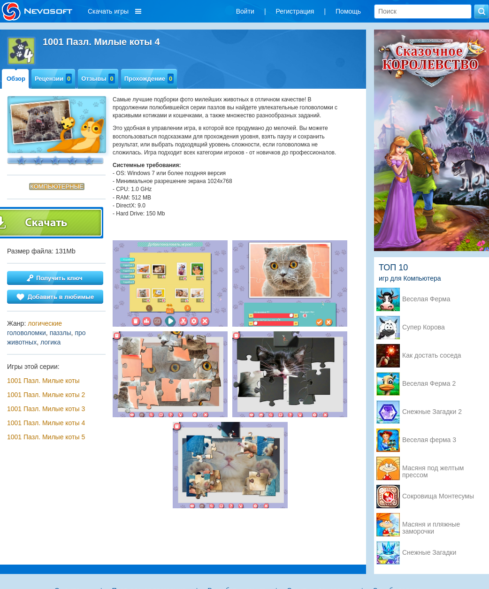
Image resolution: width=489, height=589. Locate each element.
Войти (245, 11)
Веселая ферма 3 (429, 440)
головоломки (26, 333)
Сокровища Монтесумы (438, 496)
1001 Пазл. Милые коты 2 (46, 394)
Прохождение (149, 79)
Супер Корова (423, 327)
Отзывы (98, 79)
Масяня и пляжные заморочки (431, 525)
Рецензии (53, 79)
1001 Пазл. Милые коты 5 (46, 437)
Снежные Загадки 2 (432, 411)
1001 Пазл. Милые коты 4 (46, 423)
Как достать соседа (431, 355)
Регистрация (295, 11)
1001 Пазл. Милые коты (43, 380)
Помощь (348, 11)
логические (45, 323)
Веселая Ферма (426, 299)
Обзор (16, 78)
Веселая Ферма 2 (429, 383)
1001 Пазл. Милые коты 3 (46, 409)
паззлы (60, 333)
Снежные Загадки (429, 552)
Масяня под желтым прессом (433, 469)
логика (50, 342)
